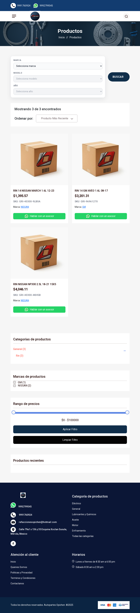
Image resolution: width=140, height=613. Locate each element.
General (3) (19, 349)
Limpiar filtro (70, 439)
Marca (17, 60)
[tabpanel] (70, 223)
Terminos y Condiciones (23, 578)
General (76, 509)
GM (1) (22, 382)
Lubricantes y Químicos (84, 514)
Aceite (75, 519)
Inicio (62, 37)
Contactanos (17, 583)
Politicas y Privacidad (21, 572)
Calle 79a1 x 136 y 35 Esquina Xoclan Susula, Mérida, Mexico (39, 531)
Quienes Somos (19, 567)
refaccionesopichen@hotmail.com (34, 522)
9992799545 (46, 5)
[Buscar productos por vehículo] (119, 77)
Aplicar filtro (70, 429)
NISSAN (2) (24, 385)
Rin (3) (19, 355)
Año (15, 85)
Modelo (17, 73)
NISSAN (25, 207)
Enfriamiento (79, 530)
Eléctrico (76, 503)
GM (84, 207)
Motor (75, 525)
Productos (75, 37)
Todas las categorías (83, 536)
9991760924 (23, 5)
